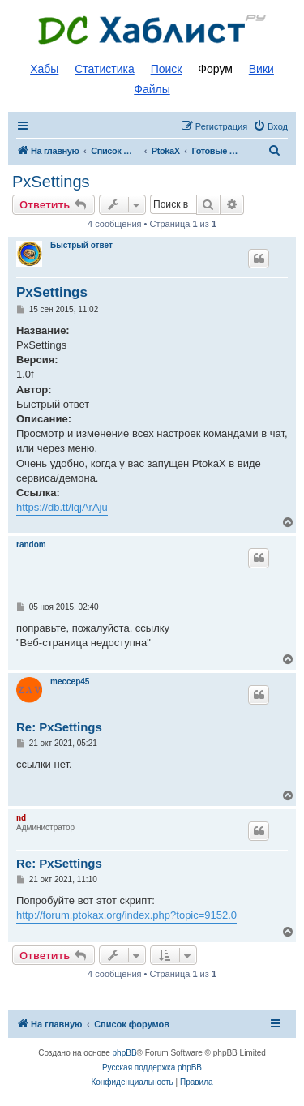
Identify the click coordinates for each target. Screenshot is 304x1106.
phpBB (125, 1052)
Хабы (44, 68)
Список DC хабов (152, 30)
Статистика (105, 68)
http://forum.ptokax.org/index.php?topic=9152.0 (126, 915)
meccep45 (69, 681)
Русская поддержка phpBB (152, 1067)
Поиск (166, 68)
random (31, 544)
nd (21, 817)
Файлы (151, 89)
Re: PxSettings (59, 727)
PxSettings (51, 182)
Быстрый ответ (81, 245)
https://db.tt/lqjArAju (62, 507)
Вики (261, 68)
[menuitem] (270, 126)
